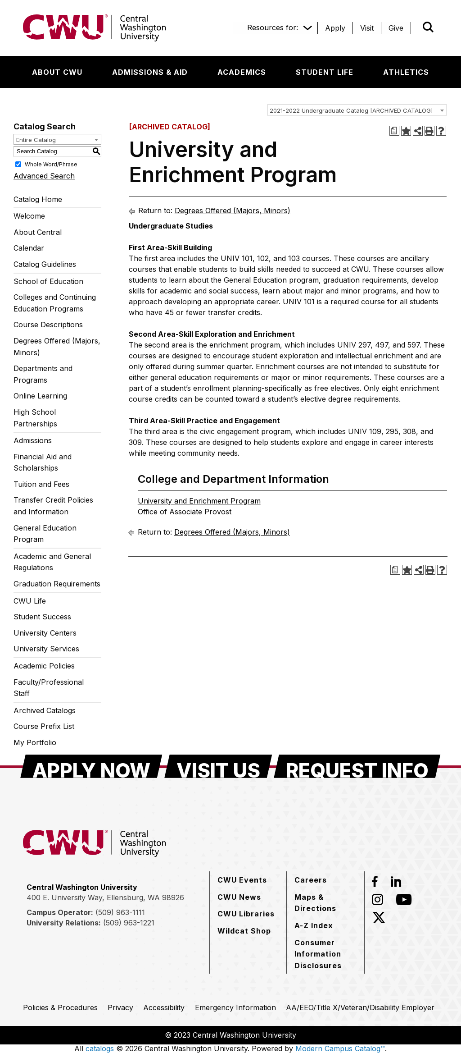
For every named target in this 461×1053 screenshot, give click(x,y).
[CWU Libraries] (246, 914)
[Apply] (335, 28)
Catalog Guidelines (45, 264)
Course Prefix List (44, 726)
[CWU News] (239, 897)
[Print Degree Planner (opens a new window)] (394, 131)
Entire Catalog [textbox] (36, 139)
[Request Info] (357, 766)
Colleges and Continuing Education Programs (55, 303)
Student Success (42, 616)
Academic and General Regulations (52, 562)
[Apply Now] (91, 766)
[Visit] (367, 28)
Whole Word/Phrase (51, 163)
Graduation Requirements (57, 583)
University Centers (45, 632)
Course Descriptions (48, 324)
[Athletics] (406, 72)
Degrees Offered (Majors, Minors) (57, 346)
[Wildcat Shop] (244, 931)
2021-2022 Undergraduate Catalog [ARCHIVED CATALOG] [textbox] (351, 110)
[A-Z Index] (313, 925)
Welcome (29, 215)
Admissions (33, 440)
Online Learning (40, 395)
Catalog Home (38, 199)
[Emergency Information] (235, 1007)
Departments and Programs (43, 374)
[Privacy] (120, 1007)
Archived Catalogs (45, 710)
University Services (46, 648)
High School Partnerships (35, 417)
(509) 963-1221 (128, 922)
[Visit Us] (218, 766)
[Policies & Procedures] (60, 1007)
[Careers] (310, 880)
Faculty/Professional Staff (49, 688)
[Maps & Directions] (325, 902)
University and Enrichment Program (199, 500)
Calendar (29, 247)
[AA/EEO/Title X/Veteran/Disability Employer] (360, 1007)
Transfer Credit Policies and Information (53, 505)
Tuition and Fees (41, 484)
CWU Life (30, 600)
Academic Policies (44, 665)
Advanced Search (44, 175)
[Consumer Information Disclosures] (325, 954)
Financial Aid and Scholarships (43, 462)
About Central (38, 232)
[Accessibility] (164, 1007)
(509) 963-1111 (120, 912)
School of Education (48, 281)
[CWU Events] (242, 880)
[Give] (396, 28)
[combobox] (357, 110)
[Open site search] (428, 27)
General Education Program (45, 533)
